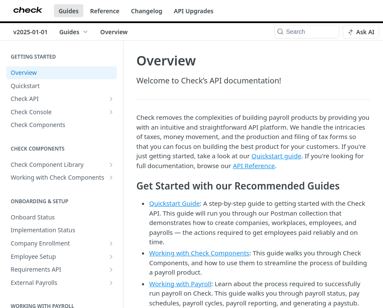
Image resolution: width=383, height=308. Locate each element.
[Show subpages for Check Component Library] (111, 164)
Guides (69, 11)
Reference (105, 11)
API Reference (254, 165)
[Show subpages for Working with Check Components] (111, 177)
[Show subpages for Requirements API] (111, 269)
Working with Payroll (180, 283)
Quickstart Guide (174, 203)
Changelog (146, 11)
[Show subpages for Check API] (111, 98)
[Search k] (307, 31)
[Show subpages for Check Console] (111, 112)
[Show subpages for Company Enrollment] (111, 243)
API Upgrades (194, 11)
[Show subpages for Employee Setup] (111, 256)
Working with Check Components (199, 253)
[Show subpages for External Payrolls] (111, 282)
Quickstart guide (276, 155)
